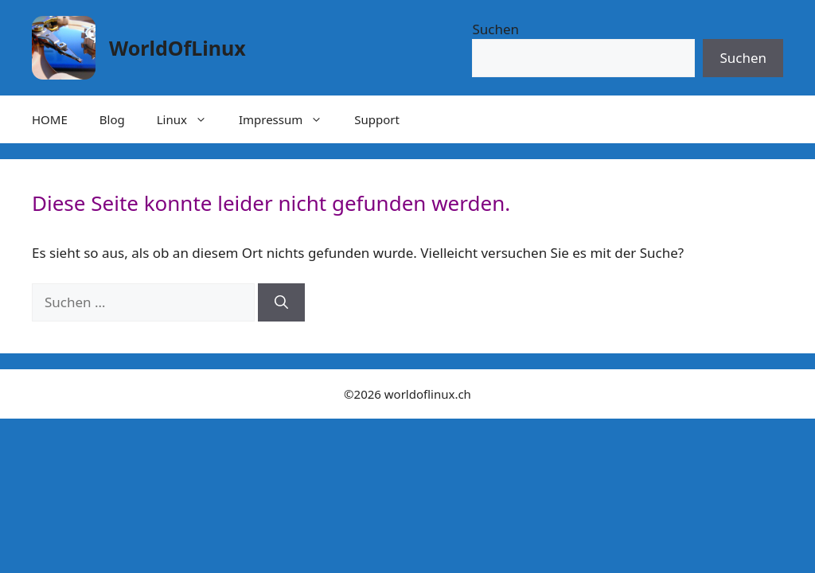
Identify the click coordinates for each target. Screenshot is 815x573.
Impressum (288, 119)
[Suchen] (281, 302)
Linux (190, 119)
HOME (50, 119)
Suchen (495, 29)
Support (377, 119)
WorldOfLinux (177, 47)
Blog (112, 119)
